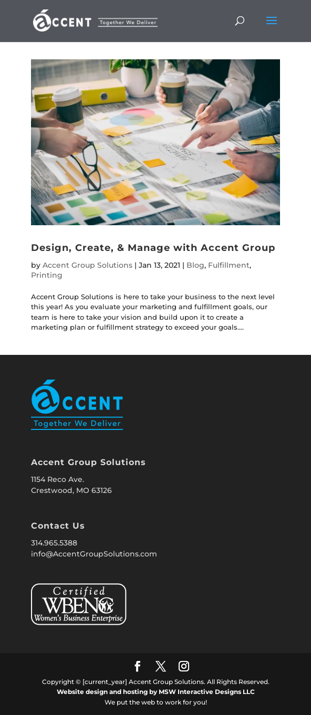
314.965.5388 (54, 543)
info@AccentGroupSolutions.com (94, 554)
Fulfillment (229, 265)
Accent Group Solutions (87, 265)
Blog (195, 265)
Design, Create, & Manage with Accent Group (153, 248)
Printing (47, 275)
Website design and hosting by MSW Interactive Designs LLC (156, 692)
